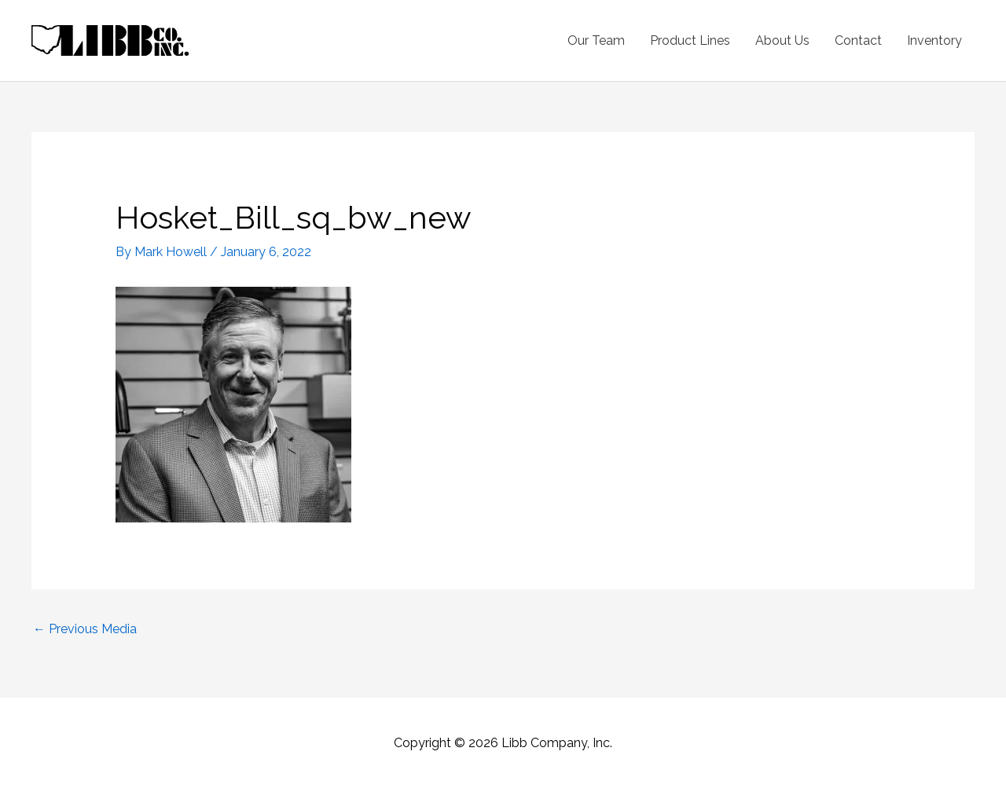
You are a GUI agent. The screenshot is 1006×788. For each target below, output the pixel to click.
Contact (858, 40)
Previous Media (85, 628)
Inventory (934, 40)
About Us (782, 40)
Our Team (596, 40)
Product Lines (690, 40)
